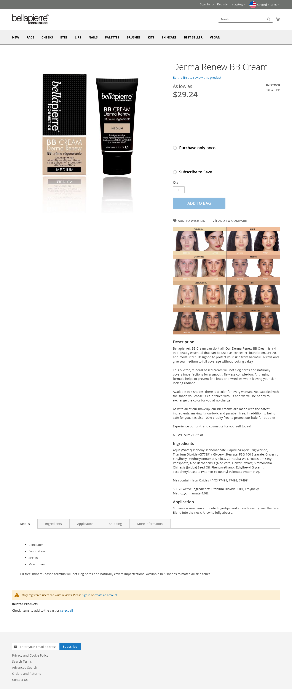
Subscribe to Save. (196, 171)
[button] (264, 6)
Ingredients (53, 524)
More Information (150, 524)
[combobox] (246, 19)
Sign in (86, 595)
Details (25, 524)
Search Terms (22, 661)
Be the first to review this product (197, 77)
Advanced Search (24, 667)
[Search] (268, 19)
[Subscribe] (70, 646)
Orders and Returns (26, 673)
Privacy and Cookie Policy (30, 655)
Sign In (205, 4)
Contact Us (20, 680)
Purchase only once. (197, 147)
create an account (105, 595)
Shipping (115, 524)
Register (223, 4)
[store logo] (30, 19)
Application (85, 524)
